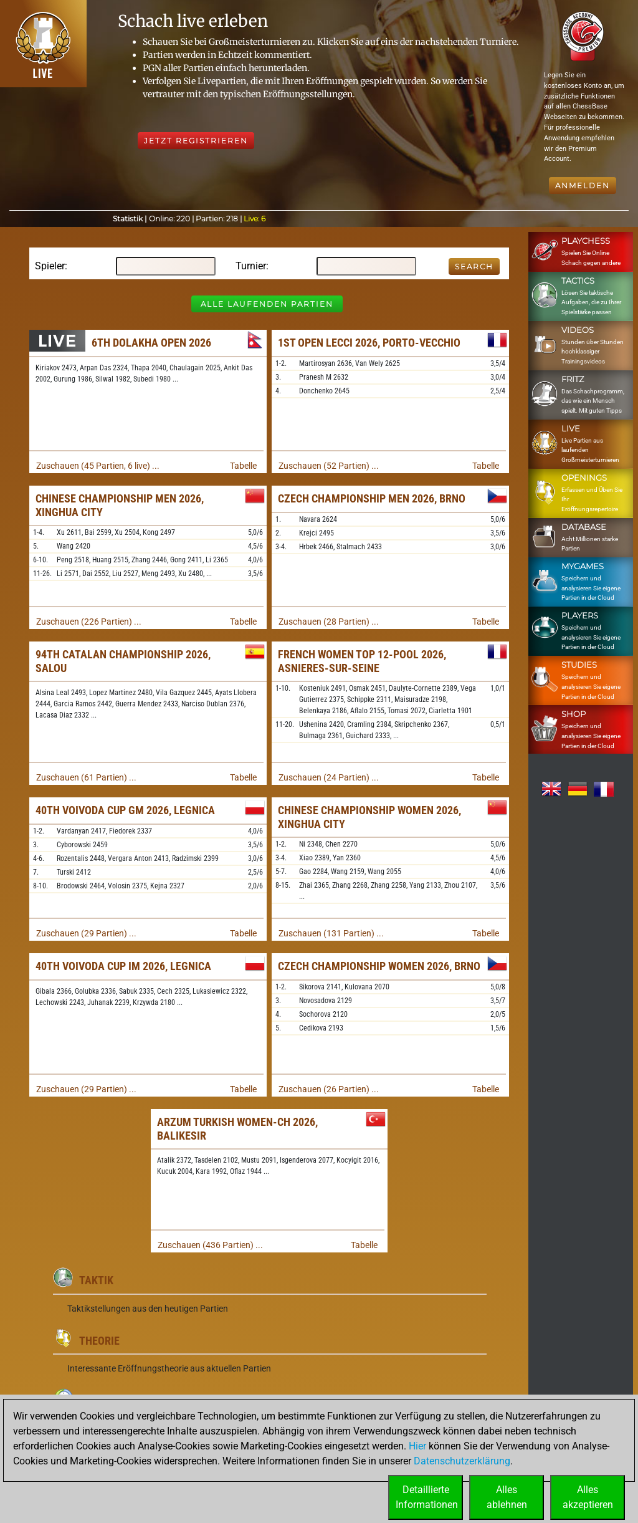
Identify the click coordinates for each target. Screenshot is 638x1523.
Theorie (99, 1340)
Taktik (96, 1280)
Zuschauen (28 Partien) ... (329, 622)
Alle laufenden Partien (267, 304)
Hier (417, 1446)
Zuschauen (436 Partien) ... (210, 1245)
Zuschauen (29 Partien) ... (86, 933)
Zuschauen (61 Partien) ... (86, 777)
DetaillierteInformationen (427, 1497)
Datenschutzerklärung (462, 1461)
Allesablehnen (507, 1497)
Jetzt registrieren (196, 140)
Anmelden (582, 185)
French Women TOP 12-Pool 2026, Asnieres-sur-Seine (362, 661)
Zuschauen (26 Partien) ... (329, 1089)
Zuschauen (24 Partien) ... (329, 777)
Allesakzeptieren (588, 1497)
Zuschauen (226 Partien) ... (88, 622)
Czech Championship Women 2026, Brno (379, 966)
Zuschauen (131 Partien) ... (331, 933)
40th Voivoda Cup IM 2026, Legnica (123, 966)
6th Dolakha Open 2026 (151, 342)
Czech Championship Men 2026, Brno (371, 498)
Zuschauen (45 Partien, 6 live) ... (98, 466)
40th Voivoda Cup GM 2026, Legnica (125, 810)
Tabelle (243, 466)
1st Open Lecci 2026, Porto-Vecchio (369, 342)
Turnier (251, 266)
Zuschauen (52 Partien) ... (329, 466)
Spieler (50, 266)
